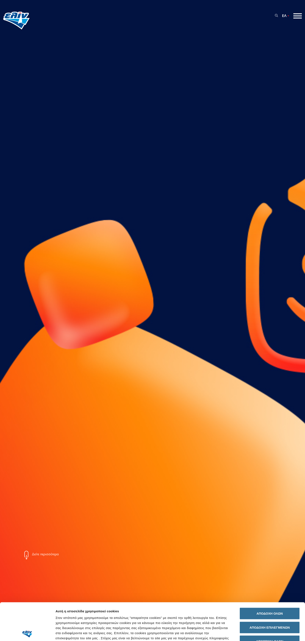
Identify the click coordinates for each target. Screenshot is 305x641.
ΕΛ (284, 16)
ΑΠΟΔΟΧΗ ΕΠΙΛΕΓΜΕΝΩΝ (270, 590)
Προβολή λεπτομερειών (237, 632)
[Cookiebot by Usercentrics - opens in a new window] (27, 633)
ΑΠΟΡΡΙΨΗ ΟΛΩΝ (269, 604)
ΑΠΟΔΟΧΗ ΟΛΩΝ (269, 576)
